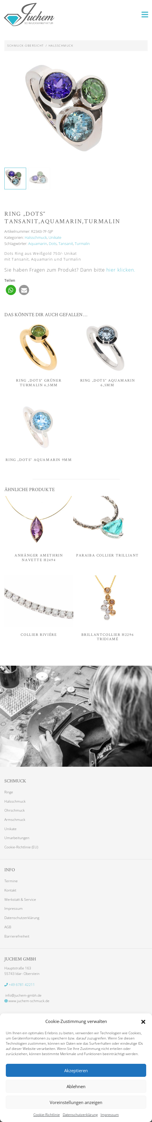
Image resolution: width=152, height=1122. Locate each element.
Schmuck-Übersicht (25, 45)
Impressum (110, 1114)
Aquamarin (37, 243)
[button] (143, 1021)
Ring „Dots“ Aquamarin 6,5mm (107, 383)
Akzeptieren (76, 1070)
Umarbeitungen (16, 838)
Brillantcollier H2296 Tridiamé (107, 637)
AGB (7, 927)
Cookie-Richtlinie (46, 1114)
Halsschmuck (61, 45)
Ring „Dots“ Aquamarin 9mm (39, 459)
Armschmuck (14, 819)
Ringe (8, 792)
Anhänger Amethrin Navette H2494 (39, 558)
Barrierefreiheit (16, 936)
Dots (53, 243)
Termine (11, 881)
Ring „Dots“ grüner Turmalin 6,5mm (38, 383)
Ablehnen (76, 1086)
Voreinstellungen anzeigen (76, 1102)
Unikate (55, 237)
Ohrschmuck (14, 810)
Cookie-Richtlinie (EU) (21, 847)
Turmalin (82, 243)
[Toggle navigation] (145, 14)
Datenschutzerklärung (80, 1114)
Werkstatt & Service (20, 899)
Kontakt (10, 890)
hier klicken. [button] (120, 270)
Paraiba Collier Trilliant (107, 555)
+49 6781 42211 (19, 984)
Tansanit (65, 243)
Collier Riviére (39, 634)
